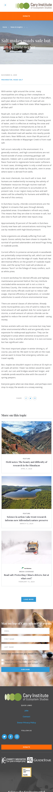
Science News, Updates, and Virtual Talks (24, 663)
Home (5, 27)
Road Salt (18, 80)
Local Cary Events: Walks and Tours (21, 660)
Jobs (26, 710)
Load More (29, 599)
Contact (26, 716)
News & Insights (17, 27)
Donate (26, 16)
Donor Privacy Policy (26, 722)
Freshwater (6, 80)
